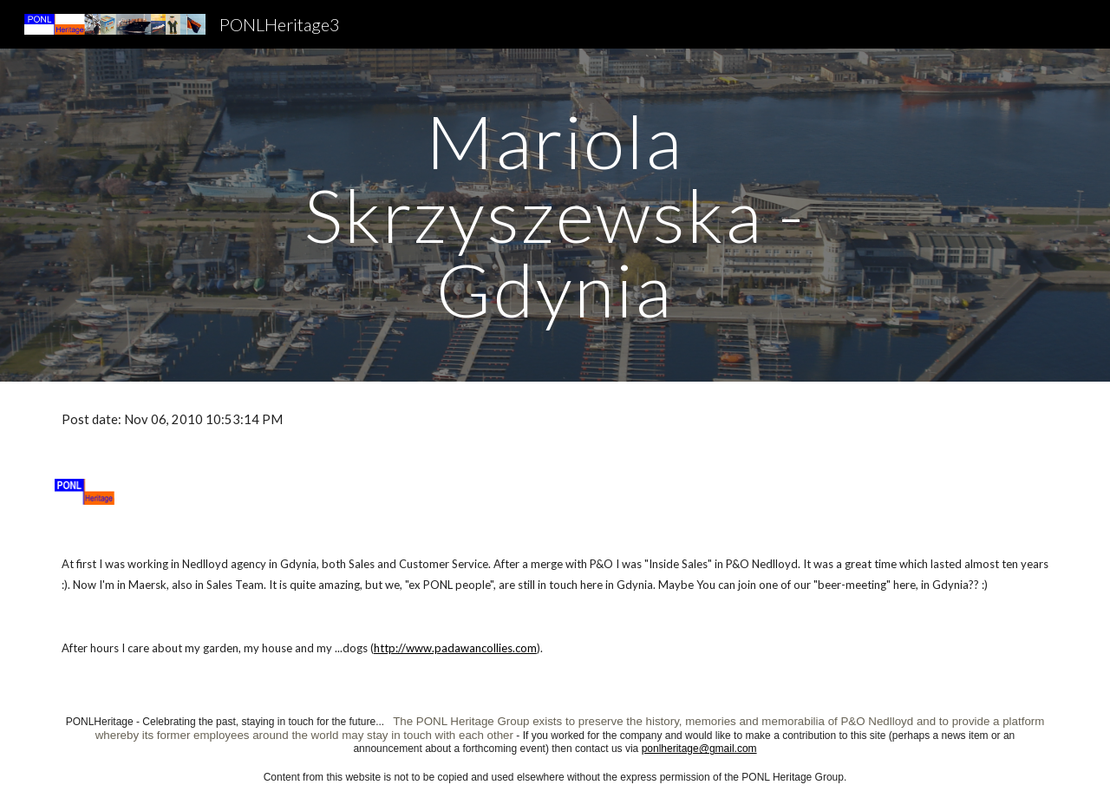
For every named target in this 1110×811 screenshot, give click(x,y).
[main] (555, 215)
